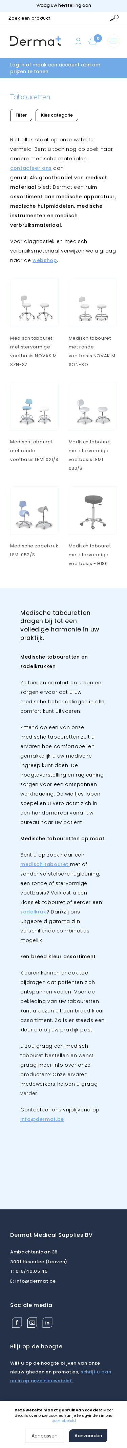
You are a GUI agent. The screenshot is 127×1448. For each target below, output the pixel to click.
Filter (21, 115)
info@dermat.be (33, 1281)
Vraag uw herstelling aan (63, 5)
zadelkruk (33, 911)
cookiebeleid (63, 1420)
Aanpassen (44, 1435)
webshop (45, 260)
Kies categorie (57, 115)
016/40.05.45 (28, 1271)
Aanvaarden (88, 1435)
